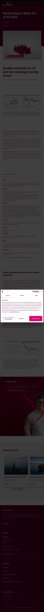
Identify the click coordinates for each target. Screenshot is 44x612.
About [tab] (36, 295)
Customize (22, 318)
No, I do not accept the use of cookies (8, 318)
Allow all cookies (36, 318)
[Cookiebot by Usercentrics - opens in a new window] (33, 292)
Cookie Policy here (15, 311)
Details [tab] (22, 295)
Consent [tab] (8, 295)
